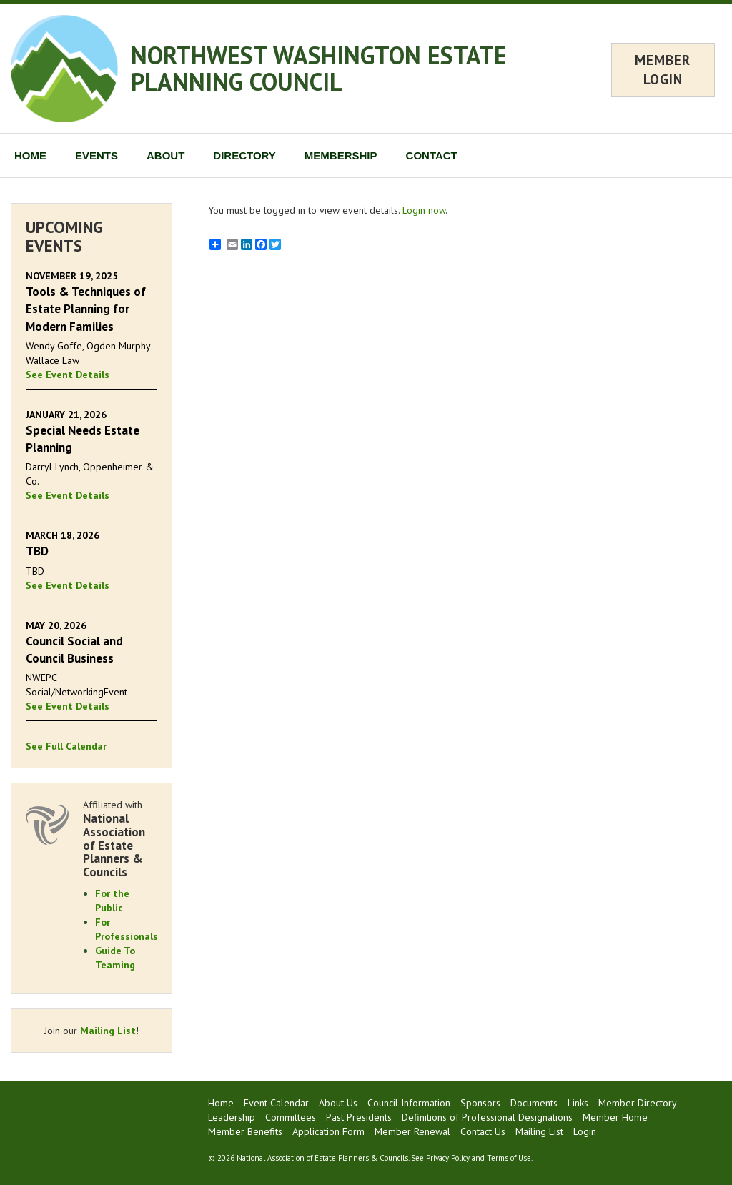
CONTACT (432, 155)
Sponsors (480, 1102)
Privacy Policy (448, 1158)
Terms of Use (509, 1158)
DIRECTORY (244, 155)
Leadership (231, 1117)
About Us (338, 1102)
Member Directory (637, 1102)
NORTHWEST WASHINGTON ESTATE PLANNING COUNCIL (319, 68)
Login (584, 1131)
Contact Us (482, 1131)
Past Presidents (359, 1117)
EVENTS (96, 155)
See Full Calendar (66, 746)
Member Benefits (245, 1131)
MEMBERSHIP (341, 155)
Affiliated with (120, 838)
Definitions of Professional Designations (487, 1117)
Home (221, 1102)
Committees (290, 1117)
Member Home (615, 1117)
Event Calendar (276, 1102)
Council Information (408, 1102)
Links (578, 1102)
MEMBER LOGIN (663, 69)
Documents (534, 1102)
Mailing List (108, 1030)
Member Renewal (412, 1131)
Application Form (328, 1131)
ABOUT (165, 155)
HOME (30, 155)
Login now (423, 210)
